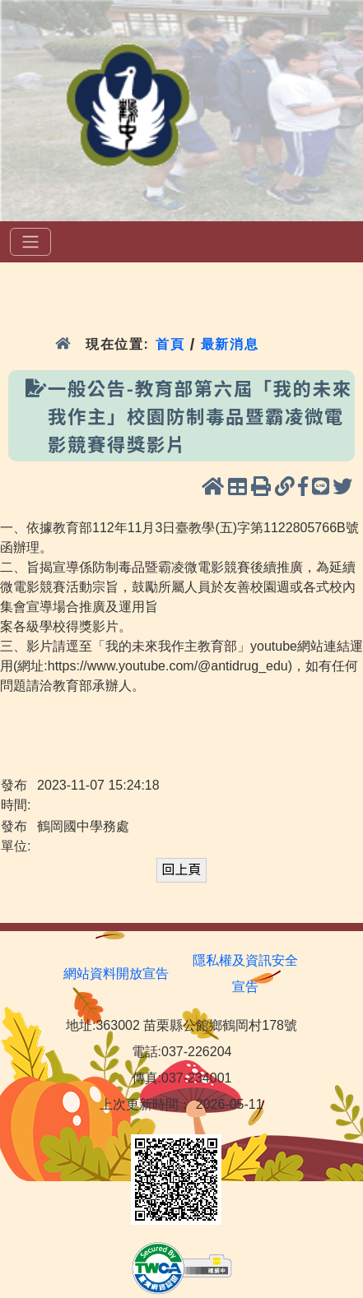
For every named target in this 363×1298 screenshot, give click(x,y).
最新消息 (232, 344)
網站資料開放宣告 (116, 973)
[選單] (30, 242)
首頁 (170, 344)
